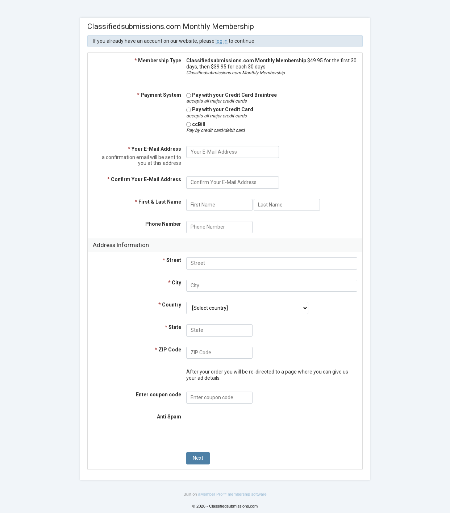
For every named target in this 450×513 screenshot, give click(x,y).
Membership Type (157, 60)
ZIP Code (168, 350)
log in (222, 41)
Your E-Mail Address (154, 149)
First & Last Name (158, 202)
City (174, 282)
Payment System (159, 95)
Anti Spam (169, 417)
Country (169, 305)
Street (172, 260)
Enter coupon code (158, 394)
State (173, 327)
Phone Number (163, 224)
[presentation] (241, 428)
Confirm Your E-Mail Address (144, 179)
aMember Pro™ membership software (232, 494)
